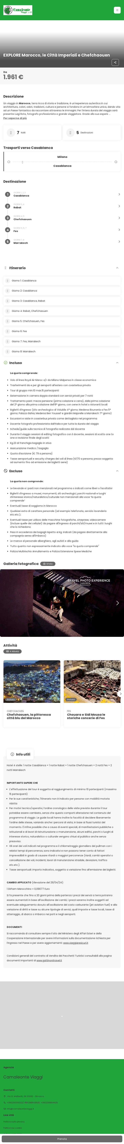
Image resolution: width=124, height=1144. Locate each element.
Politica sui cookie (12, 1128)
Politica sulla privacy (14, 1121)
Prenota (62, 1139)
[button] (117, 10)
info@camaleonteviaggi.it (20, 1109)
